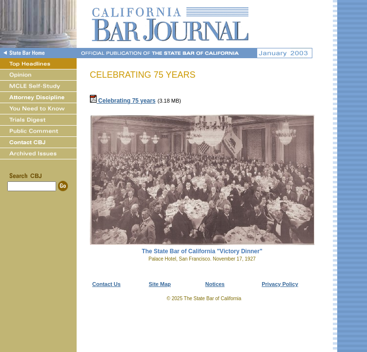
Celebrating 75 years (123, 100)
